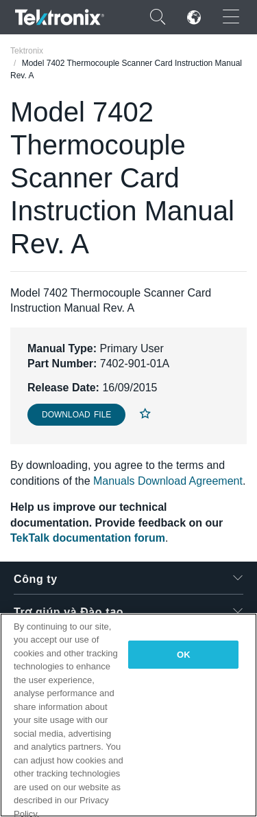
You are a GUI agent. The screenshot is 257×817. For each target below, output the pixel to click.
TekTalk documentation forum (87, 538)
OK (184, 654)
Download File (76, 414)
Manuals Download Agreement (168, 481)
